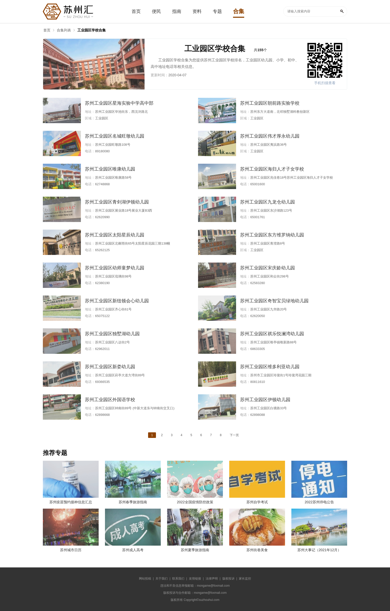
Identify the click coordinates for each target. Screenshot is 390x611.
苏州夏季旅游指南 (195, 550)
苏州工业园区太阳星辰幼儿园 (114, 234)
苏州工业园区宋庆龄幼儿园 (267, 267)
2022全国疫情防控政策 (195, 502)
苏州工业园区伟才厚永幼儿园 (269, 136)
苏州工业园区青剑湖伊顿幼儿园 (117, 202)
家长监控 (245, 578)
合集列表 (64, 30)
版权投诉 (228, 578)
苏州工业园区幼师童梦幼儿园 (114, 267)
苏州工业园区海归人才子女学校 (272, 169)
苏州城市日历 (70, 550)
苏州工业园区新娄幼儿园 (110, 366)
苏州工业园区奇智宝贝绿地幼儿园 (274, 300)
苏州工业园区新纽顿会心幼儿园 (117, 300)
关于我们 (161, 578)
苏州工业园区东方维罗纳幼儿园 (272, 234)
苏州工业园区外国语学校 (110, 399)
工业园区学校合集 (91, 30)
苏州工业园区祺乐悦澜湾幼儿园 (272, 333)
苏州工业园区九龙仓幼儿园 (267, 202)
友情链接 (195, 578)
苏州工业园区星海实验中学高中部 (119, 103)
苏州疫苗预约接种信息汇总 (70, 502)
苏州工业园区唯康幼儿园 (110, 169)
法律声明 (212, 578)
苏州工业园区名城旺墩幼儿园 (114, 136)
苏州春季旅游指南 (133, 502)
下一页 (234, 435)
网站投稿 (145, 578)
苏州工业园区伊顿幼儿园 (265, 399)
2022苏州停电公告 (319, 502)
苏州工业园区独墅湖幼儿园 (112, 333)
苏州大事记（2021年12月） (319, 550)
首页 (46, 30)
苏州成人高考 (133, 550)
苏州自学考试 (257, 502)
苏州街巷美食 (257, 550)
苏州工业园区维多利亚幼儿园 (269, 366)
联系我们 (178, 578)
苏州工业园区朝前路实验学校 (269, 103)
